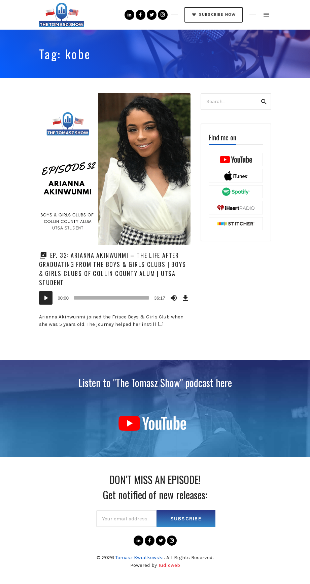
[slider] (111, 298)
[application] (115, 298)
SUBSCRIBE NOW (213, 14)
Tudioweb (169, 565)
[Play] (46, 298)
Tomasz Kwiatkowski (139, 557)
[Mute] (174, 298)
